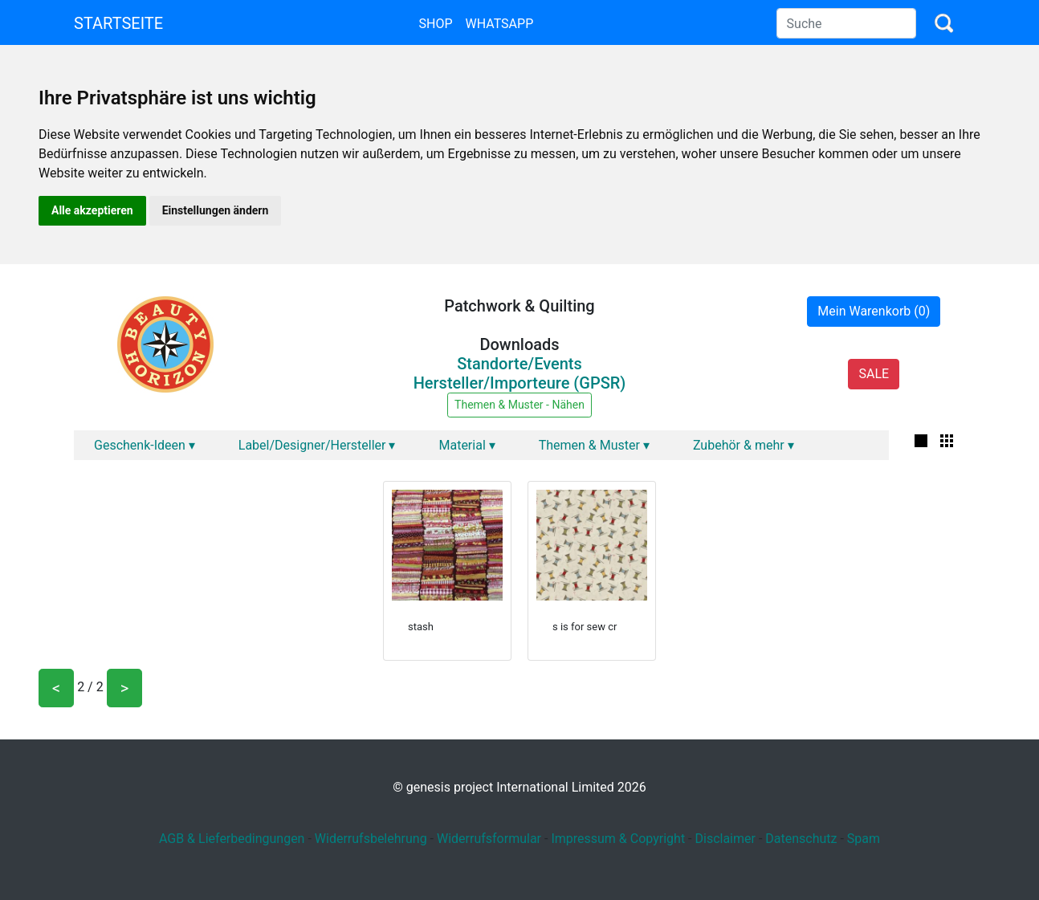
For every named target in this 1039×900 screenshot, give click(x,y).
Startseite (118, 23)
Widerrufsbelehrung (371, 838)
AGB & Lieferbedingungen (232, 838)
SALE (873, 373)
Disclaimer (725, 838)
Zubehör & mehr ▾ (743, 445)
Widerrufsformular (489, 838)
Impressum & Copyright (618, 838)
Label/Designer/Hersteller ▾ (317, 445)
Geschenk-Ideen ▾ (144, 445)
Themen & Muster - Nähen (519, 404)
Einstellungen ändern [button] (215, 210)
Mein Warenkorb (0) (873, 311)
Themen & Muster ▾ (594, 445)
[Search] (846, 23)
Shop (435, 23)
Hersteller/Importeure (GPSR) (520, 383)
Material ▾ (466, 445)
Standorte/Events (519, 363)
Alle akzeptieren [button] (92, 210)
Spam (863, 838)
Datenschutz (801, 838)
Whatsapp (500, 23)
